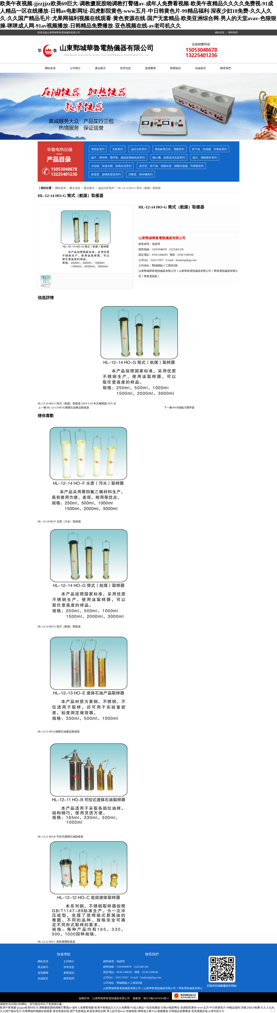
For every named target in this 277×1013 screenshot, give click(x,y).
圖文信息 (74, 188)
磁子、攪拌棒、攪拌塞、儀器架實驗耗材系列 (118, 157)
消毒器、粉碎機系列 (140, 174)
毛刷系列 (117, 149)
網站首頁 (219, 32)
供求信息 (125, 68)
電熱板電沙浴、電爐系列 (169, 149)
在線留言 (200, 68)
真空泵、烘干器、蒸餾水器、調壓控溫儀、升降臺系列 (171, 166)
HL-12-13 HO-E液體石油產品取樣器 (68, 407)
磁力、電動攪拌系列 (205, 157)
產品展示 (100, 68)
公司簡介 (75, 68)
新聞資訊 (175, 68)
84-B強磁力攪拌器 (183, 407)
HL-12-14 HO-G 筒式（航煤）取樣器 (139, 188)
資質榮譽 (150, 68)
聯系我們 (233, 32)
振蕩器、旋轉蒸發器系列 (106, 174)
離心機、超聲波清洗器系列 (169, 157)
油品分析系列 (139, 149)
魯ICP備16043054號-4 (156, 998)
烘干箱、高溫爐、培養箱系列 (209, 149)
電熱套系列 (98, 149)
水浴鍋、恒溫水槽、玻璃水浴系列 (111, 166)
